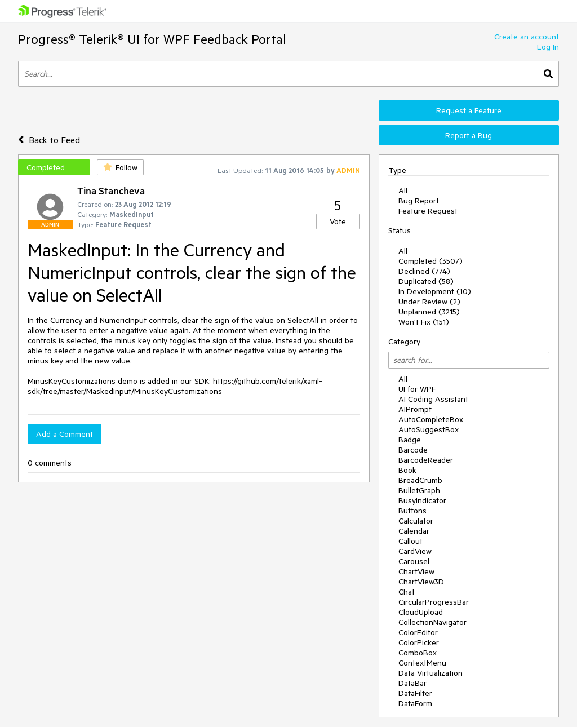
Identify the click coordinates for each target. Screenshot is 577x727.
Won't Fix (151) (423, 322)
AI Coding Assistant (433, 399)
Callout (410, 541)
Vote (338, 221)
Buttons (412, 511)
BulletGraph (419, 490)
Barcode (413, 450)
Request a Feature (468, 110)
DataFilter (415, 693)
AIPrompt (415, 409)
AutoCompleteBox (430, 419)
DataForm (415, 703)
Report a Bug (468, 135)
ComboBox (417, 653)
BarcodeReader (425, 460)
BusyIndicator (422, 500)
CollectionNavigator (432, 622)
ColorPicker (418, 642)
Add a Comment (64, 434)
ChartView (416, 571)
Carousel (413, 561)
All (402, 190)
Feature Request (428, 211)
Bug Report (418, 201)
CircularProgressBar (433, 602)
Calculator (415, 521)
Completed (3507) (430, 261)
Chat (406, 592)
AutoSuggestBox (428, 429)
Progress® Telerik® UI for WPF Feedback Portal (152, 39)
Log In (548, 47)
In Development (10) (434, 291)
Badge (409, 440)
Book (407, 470)
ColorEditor (418, 632)
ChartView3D (421, 582)
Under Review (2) (429, 301)
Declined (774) (424, 271)
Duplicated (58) (426, 281)
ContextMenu (422, 663)
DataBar (412, 683)
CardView (415, 551)
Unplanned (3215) (429, 312)
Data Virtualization (430, 673)
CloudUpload (420, 612)
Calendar (413, 531)
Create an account (526, 37)
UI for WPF (417, 389)
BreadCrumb (420, 480)
